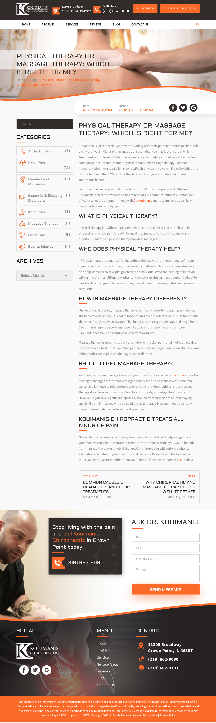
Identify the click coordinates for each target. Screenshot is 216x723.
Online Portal (145, 8)
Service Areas (107, 665)
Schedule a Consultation (180, 8)
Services (72, 24)
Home (26, 24)
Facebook (173, 108)
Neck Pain (36, 235)
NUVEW (84, 716)
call (181, 460)
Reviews (95, 24)
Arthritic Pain (40, 151)
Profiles (48, 24)
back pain (179, 375)
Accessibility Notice (145, 716)
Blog (116, 24)
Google (193, 108)
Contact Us (139, 24)
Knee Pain (36, 212)
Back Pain (36, 163)
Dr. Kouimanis (142, 200)
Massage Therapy (43, 224)
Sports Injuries (41, 247)
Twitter (183, 108)
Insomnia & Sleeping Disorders (45, 198)
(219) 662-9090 (116, 11)
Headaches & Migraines (39, 181)
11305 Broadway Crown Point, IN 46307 (170, 648)
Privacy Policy (167, 716)
